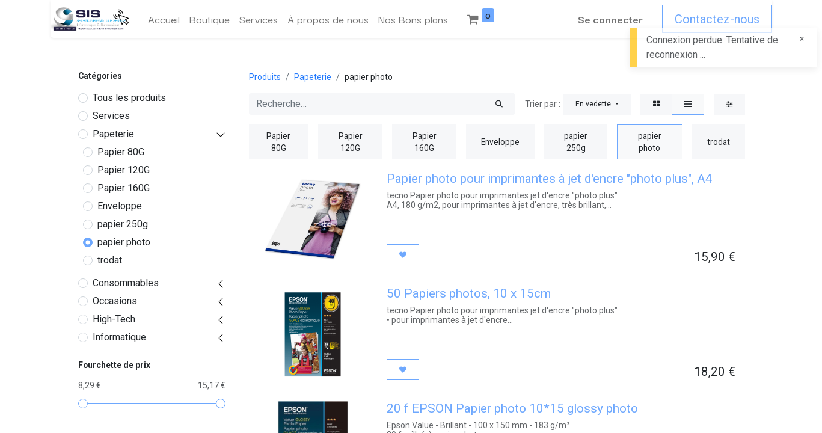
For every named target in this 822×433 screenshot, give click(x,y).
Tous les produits (129, 97)
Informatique (119, 337)
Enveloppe (119, 206)
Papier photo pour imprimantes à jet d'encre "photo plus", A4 (550, 178)
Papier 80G (120, 152)
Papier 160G (123, 188)
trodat (109, 260)
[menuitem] (164, 19)
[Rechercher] (499, 104)
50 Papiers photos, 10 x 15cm (469, 293)
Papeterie (113, 134)
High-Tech (114, 319)
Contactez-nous (717, 19)
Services (111, 115)
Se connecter (610, 19)
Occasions (115, 301)
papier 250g (122, 224)
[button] (597, 104)
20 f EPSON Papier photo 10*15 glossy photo (512, 408)
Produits (265, 77)
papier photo (123, 242)
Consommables (126, 283)
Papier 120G (123, 170)
